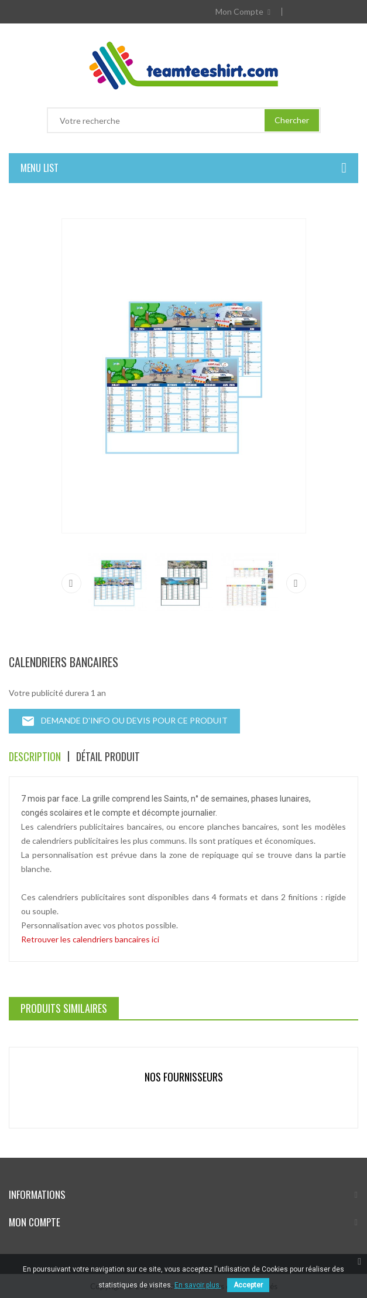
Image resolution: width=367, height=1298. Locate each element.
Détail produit (108, 756)
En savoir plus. (197, 1285)
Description (35, 756)
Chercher (292, 120)
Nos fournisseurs (184, 1076)
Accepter (248, 1285)
